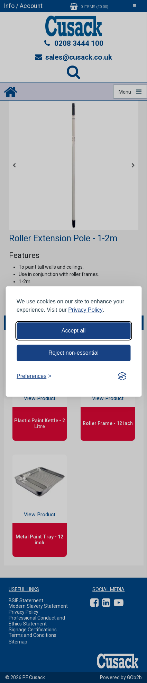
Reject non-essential (73, 353)
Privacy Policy (85, 310)
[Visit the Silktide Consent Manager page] (122, 376)
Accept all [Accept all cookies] (73, 331)
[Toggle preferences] (34, 376)
